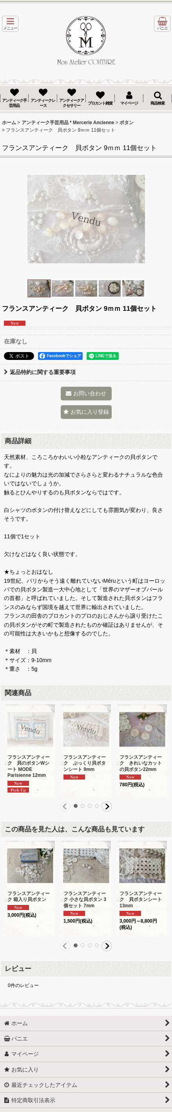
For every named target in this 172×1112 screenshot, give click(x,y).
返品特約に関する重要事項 (40, 372)
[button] (10, 24)
